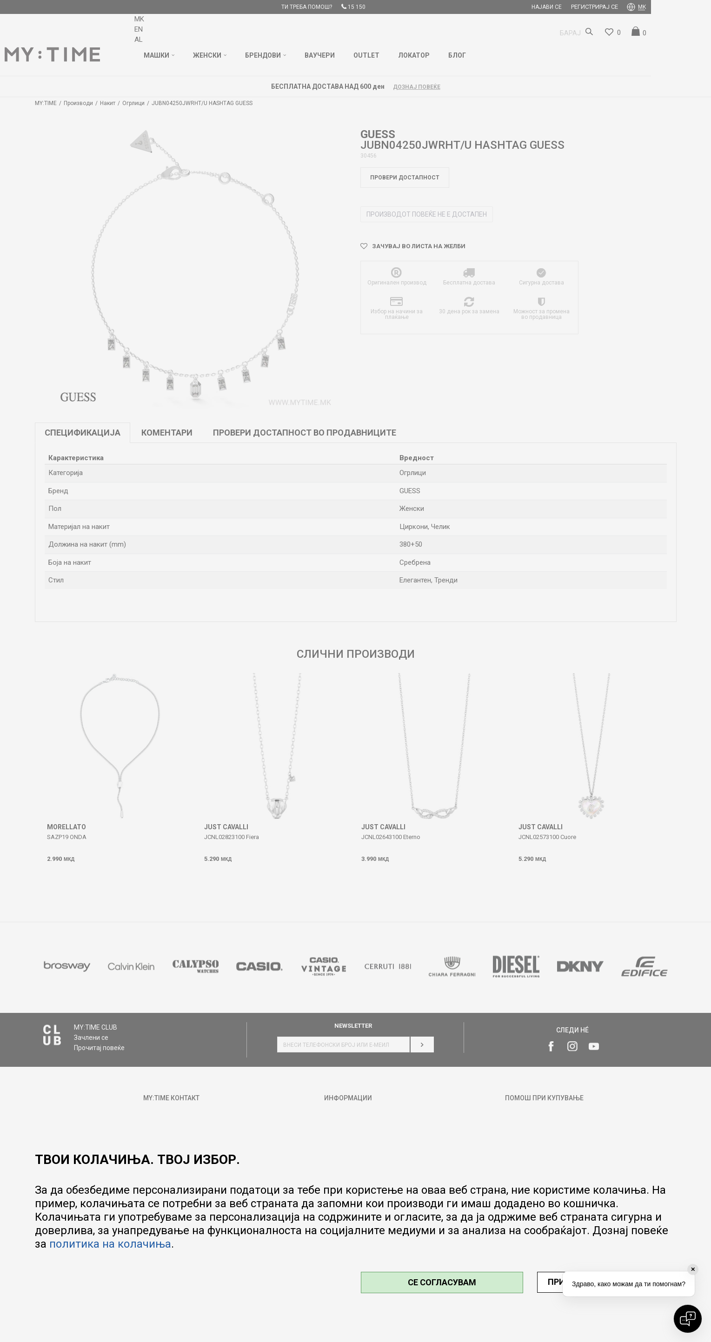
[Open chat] (688, 1319)
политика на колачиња (110, 1243)
